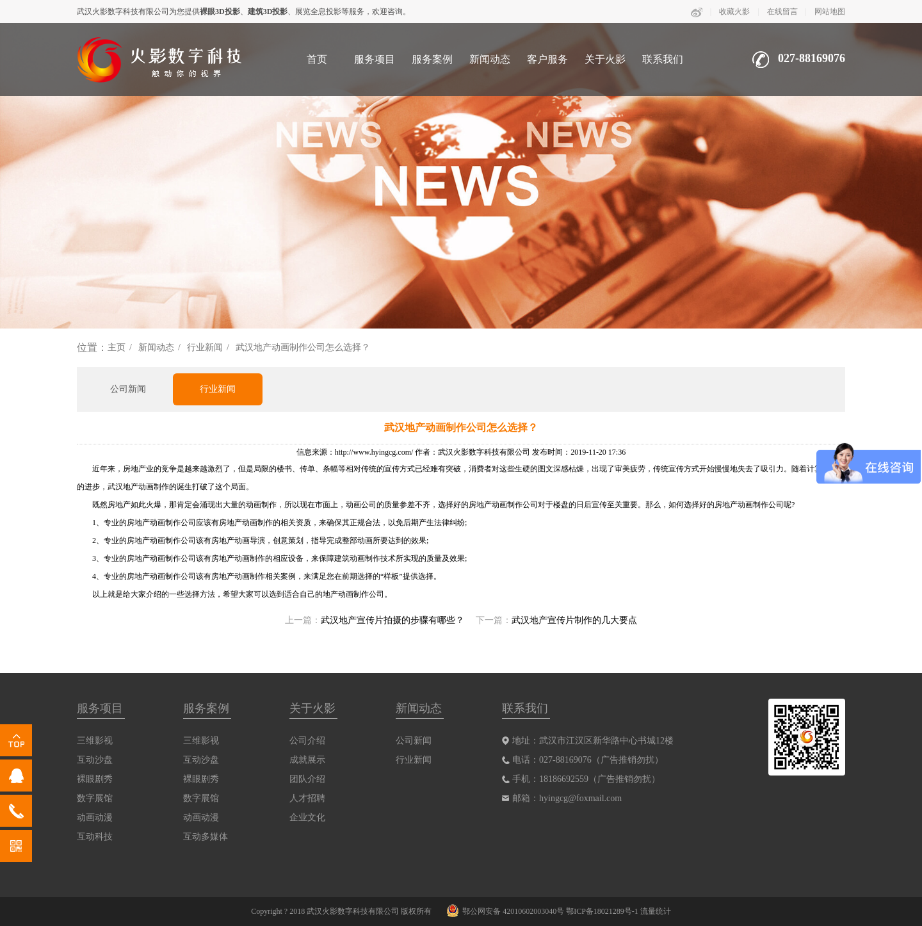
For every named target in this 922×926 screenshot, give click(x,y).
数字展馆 (95, 798)
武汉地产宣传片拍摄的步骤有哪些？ (392, 620)
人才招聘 (307, 798)
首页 (317, 59)
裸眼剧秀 (95, 779)
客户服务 (547, 59)
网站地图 (829, 11)
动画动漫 (95, 817)
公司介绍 (307, 740)
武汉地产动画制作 (138, 486)
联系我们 (662, 59)
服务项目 (374, 59)
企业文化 (307, 817)
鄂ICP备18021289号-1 (602, 911)
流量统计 (655, 911)
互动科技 (95, 836)
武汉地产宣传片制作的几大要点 (574, 620)
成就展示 (307, 760)
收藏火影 (734, 11)
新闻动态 (489, 59)
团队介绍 (307, 779)
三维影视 (95, 740)
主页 (116, 347)
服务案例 (432, 59)
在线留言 (782, 11)
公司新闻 (128, 389)
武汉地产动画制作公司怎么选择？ (303, 347)
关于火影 (605, 59)
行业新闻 (205, 347)
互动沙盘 (95, 760)
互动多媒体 (205, 836)
